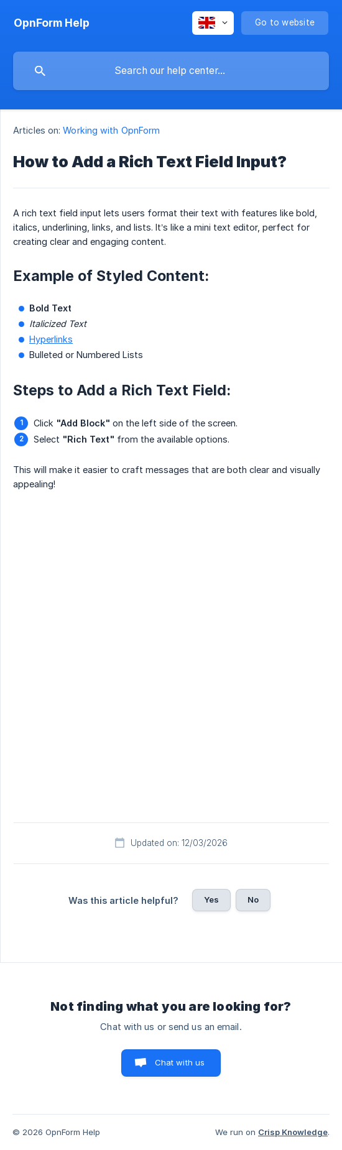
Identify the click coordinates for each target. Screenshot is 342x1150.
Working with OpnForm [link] (111, 130)
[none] (52, 23)
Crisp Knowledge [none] (293, 1132)
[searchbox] (171, 71)
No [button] (253, 899)
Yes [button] (211, 899)
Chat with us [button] (180, 1062)
